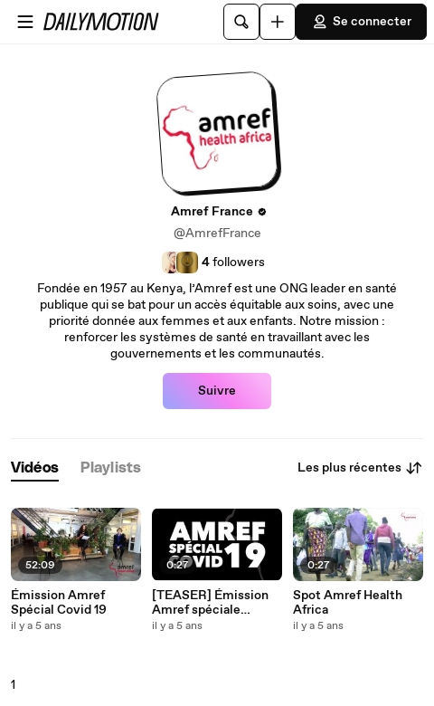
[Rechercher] (241, 22)
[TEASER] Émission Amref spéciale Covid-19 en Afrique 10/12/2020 (210, 602)
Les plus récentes (360, 468)
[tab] (35, 468)
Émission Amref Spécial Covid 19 (59, 602)
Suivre (217, 391)
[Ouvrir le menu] (25, 22)
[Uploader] (277, 22)
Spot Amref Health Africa (347, 602)
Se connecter (361, 22)
